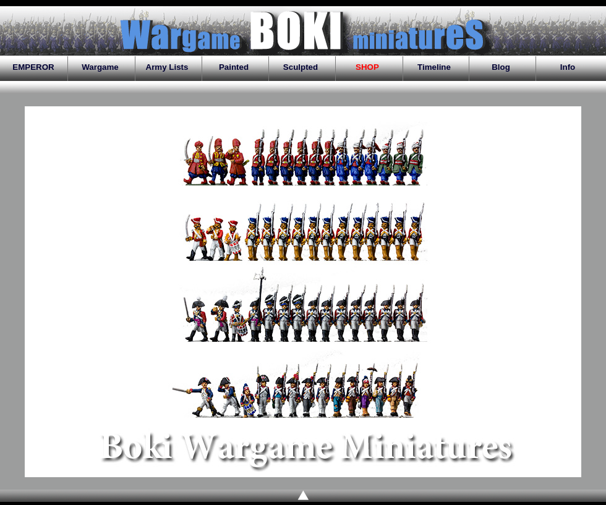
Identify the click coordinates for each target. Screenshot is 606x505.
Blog (501, 67)
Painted (234, 67)
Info (567, 67)
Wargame (100, 67)
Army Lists (167, 67)
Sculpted (300, 67)
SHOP (367, 67)
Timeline (434, 67)
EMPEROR (33, 67)
